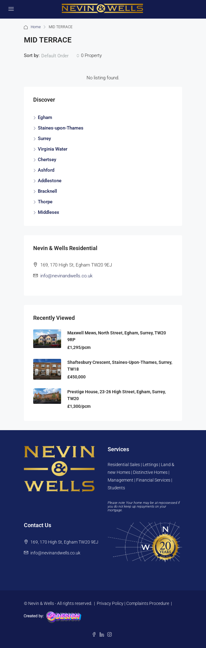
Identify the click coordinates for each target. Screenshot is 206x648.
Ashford (46, 170)
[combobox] (60, 55)
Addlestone (49, 180)
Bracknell (47, 191)
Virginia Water (52, 149)
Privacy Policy (110, 603)
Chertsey (47, 159)
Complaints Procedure (147, 603)
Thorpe (45, 202)
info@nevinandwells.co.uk (66, 276)
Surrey (44, 138)
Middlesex (48, 212)
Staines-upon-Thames (60, 128)
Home (36, 27)
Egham (45, 117)
